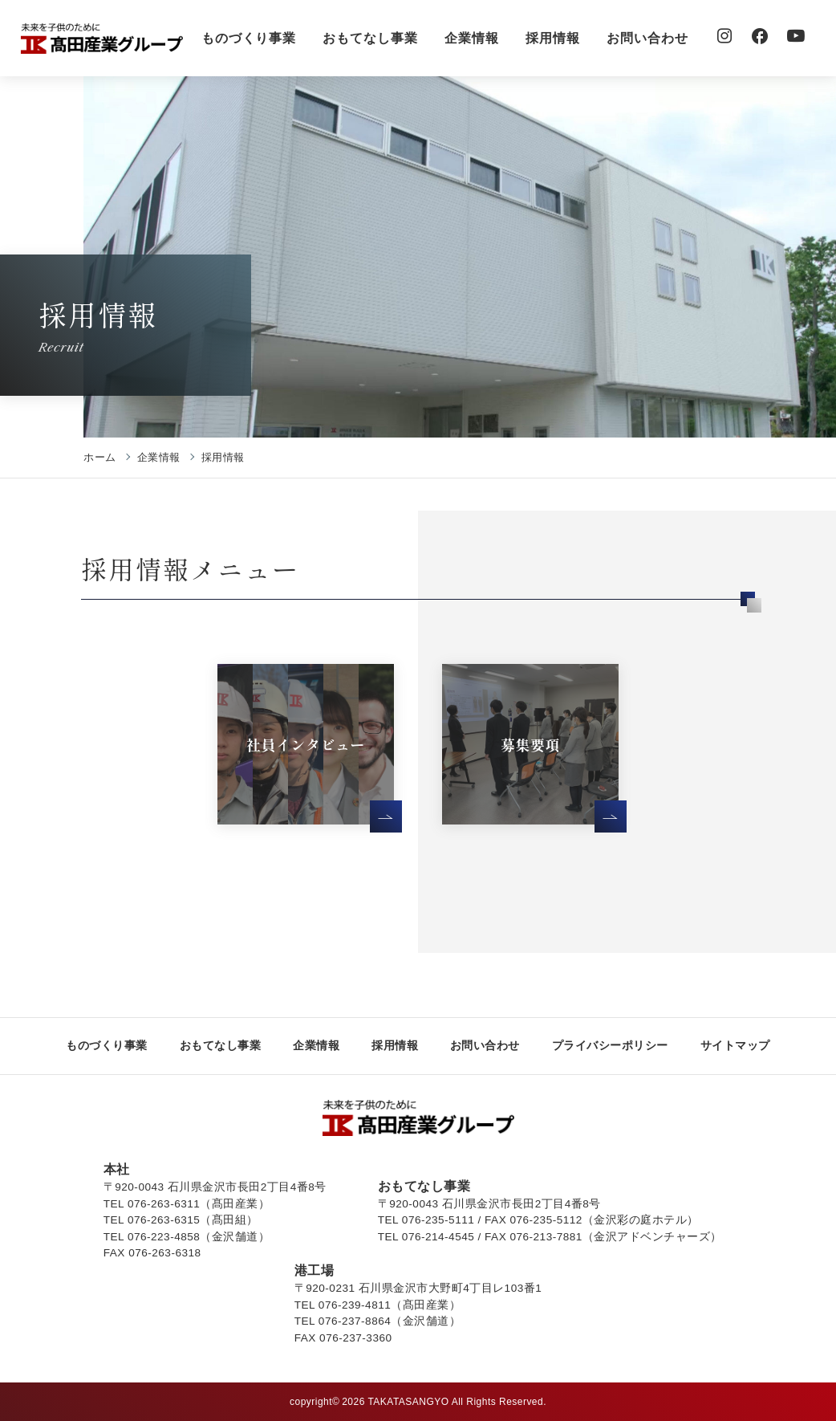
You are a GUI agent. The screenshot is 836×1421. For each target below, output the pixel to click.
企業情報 (471, 38)
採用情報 (553, 38)
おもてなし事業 (370, 38)
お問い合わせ (647, 38)
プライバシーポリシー (610, 1045)
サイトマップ (735, 1045)
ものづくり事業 (249, 38)
